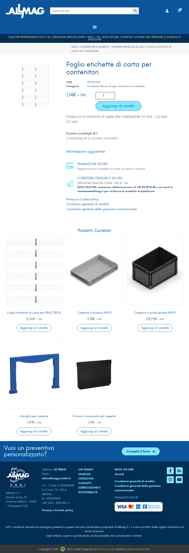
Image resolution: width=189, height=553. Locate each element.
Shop (74, 46)
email (142, 37)
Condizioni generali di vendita (87, 204)
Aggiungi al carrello (118, 106)
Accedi (119, 474)
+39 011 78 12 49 (146, 187)
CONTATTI (85, 483)
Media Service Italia (103, 549)
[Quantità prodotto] (105, 95)
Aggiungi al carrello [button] (34, 328)
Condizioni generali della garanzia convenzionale (101, 209)
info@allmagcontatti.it (56, 478)
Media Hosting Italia (139, 549)
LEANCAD (84, 474)
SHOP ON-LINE (124, 469)
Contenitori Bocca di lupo (128, 46)
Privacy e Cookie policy (82, 199)
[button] (94, 27)
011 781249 (60, 469)
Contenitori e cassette (94, 46)
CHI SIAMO (85, 469)
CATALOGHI (86, 478)
